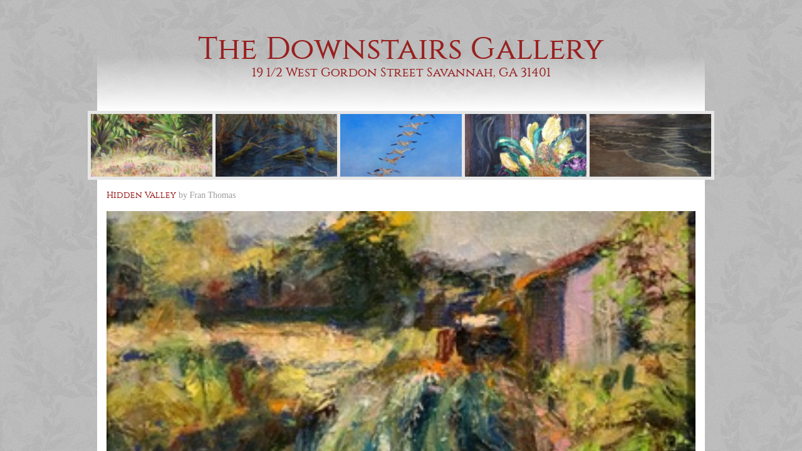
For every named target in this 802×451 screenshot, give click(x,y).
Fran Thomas (213, 195)
